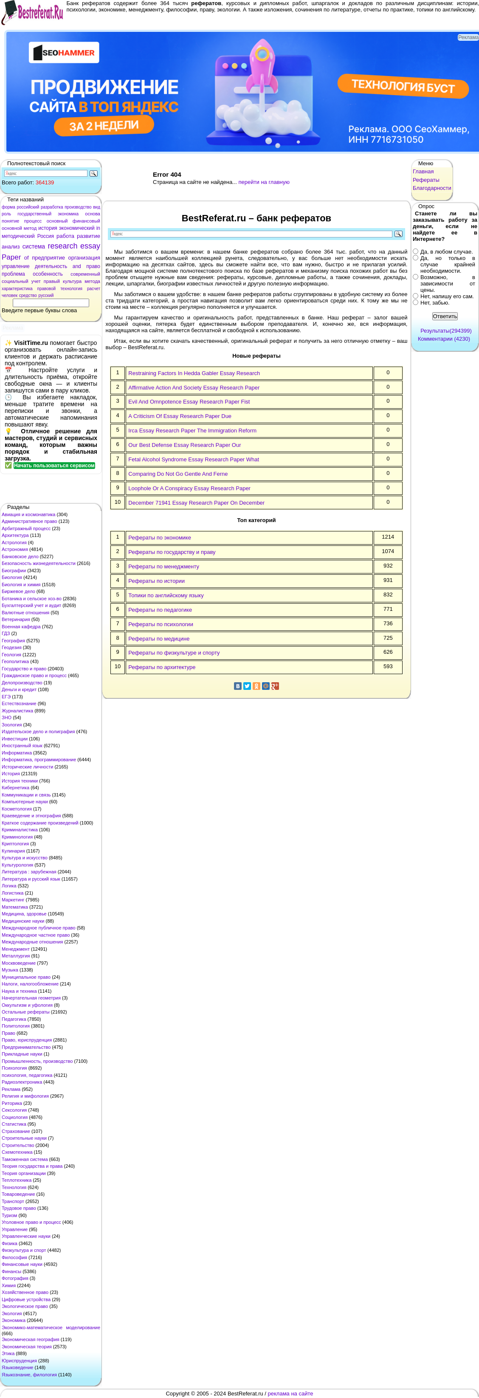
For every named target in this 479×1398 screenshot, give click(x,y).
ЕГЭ (6, 696)
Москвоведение (19, 963)
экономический (77, 228)
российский (28, 207)
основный (57, 220)
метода (92, 281)
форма (8, 207)
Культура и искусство (25, 857)
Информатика (17, 752)
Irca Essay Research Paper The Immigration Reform (192, 430)
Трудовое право (19, 1208)
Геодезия (12, 647)
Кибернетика (15, 787)
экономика (68, 214)
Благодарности (432, 188)
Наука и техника (19, 991)
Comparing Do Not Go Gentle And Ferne (178, 474)
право (93, 266)
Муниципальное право (26, 977)
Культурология (17, 864)
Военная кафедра (21, 626)
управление (16, 266)
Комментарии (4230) (444, 339)
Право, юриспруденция (27, 1039)
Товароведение (18, 1194)
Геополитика (15, 661)
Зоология (12, 724)
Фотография (15, 1278)
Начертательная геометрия (31, 997)
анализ (11, 246)
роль (6, 214)
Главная (423, 171)
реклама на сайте (290, 1393)
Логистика (12, 892)
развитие (88, 236)
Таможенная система (25, 1159)
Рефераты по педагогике (160, 610)
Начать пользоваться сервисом (54, 466)
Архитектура (15, 535)
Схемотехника (17, 1152)
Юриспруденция (19, 1360)
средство (28, 295)
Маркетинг (13, 899)
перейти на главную (264, 182)
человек (9, 295)
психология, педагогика (27, 1075)
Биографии (14, 570)
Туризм (9, 1215)
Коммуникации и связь (26, 794)
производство (78, 207)
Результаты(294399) (446, 331)
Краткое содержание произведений (40, 822)
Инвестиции (15, 738)
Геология (11, 654)
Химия (9, 1285)
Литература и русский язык (31, 878)
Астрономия (15, 549)
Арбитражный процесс (26, 528)
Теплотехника (16, 1180)
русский (46, 295)
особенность (48, 274)
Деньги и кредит (19, 689)
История (11, 773)
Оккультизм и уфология (27, 1005)
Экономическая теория (27, 1346)
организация (84, 257)
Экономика (13, 1320)
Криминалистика (20, 829)
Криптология (15, 843)
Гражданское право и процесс (34, 675)
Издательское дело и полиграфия (38, 731)
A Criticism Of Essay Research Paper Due (179, 416)
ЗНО (6, 717)
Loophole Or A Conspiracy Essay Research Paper (189, 488)
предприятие (48, 257)
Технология (14, 1187)
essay (90, 246)
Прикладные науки (22, 1053)
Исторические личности (27, 766)
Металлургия (16, 955)
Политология (16, 1025)
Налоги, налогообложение (30, 983)
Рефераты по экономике (159, 537)
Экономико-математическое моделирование (51, 1327)
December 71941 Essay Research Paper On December (196, 503)
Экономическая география (30, 1339)
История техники (20, 780)
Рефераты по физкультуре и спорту (174, 653)
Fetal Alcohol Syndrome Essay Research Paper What (193, 459)
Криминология (17, 836)
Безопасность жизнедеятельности (39, 563)
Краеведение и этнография (31, 815)
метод (30, 228)
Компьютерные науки (25, 801)
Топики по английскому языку (165, 595)
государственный (34, 214)
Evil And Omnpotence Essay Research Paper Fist (189, 401)
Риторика (12, 1103)
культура (72, 281)
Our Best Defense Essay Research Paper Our (184, 445)
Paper (11, 257)
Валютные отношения (25, 612)
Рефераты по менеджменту (163, 566)
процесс (33, 220)
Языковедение (17, 1367)
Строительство (18, 1145)
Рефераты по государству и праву (171, 552)
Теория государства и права (32, 1166)
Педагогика (14, 1019)
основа (92, 213)
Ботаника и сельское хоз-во (32, 598)
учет (36, 281)
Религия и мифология (25, 1096)
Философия (14, 1257)
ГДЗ (6, 633)
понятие (10, 220)
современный (85, 274)
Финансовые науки (22, 1264)
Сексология (14, 1110)
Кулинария (13, 850)
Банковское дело (20, 556)
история (47, 228)
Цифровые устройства (26, 1299)
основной (12, 228)
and (77, 266)
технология (71, 288)
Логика (9, 885)
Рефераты (426, 180)
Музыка (10, 969)
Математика (15, 906)
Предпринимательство (26, 1047)
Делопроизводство (22, 682)
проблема (13, 274)
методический (18, 236)
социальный (15, 281)
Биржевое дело (18, 591)
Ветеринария (16, 619)
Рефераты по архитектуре (161, 667)
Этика (8, 1353)
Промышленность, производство (37, 1061)
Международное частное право (36, 935)
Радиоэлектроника (22, 1082)
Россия (45, 236)
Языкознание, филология (29, 1374)
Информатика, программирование (39, 759)
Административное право (29, 521)
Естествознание (19, 703)
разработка (52, 207)
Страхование (16, 1131)
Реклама (11, 1089)
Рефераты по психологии (160, 624)
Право (8, 1033)
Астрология (14, 542)
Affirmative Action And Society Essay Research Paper (193, 387)
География (13, 640)
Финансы (11, 1271)
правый (52, 281)
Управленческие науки (26, 1236)
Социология (15, 1117)
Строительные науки (24, 1138)
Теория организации (24, 1173)
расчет (93, 288)
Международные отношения (32, 941)
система (34, 246)
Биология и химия (21, 584)
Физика (9, 1243)
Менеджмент (16, 949)
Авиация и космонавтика (28, 514)
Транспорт (13, 1201)
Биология (12, 577)
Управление (15, 1229)
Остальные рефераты (26, 1011)
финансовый (86, 220)
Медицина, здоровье (24, 913)
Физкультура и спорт (24, 1250)
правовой (46, 288)
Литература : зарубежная (29, 871)
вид (96, 207)
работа (65, 236)
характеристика (17, 288)
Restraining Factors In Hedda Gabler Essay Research (194, 373)
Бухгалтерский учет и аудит (31, 605)
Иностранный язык (22, 745)
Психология (14, 1067)
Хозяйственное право (25, 1292)
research (63, 246)
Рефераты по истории (156, 581)
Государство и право (24, 668)
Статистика (14, 1124)
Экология (12, 1313)
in (98, 228)
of (26, 257)
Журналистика (17, 710)
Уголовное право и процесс (31, 1222)
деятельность (51, 266)
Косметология (17, 808)
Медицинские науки (23, 921)
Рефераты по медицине (158, 638)
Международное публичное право (39, 927)
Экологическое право (25, 1306)
